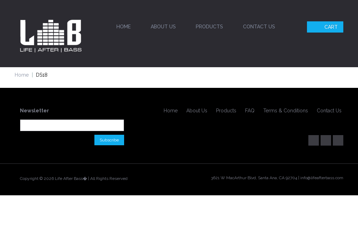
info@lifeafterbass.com (321, 177)
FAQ (250, 110)
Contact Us (259, 26)
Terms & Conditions (285, 110)
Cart (326, 27)
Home (123, 26)
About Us (163, 26)
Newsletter (34, 110)
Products (209, 26)
